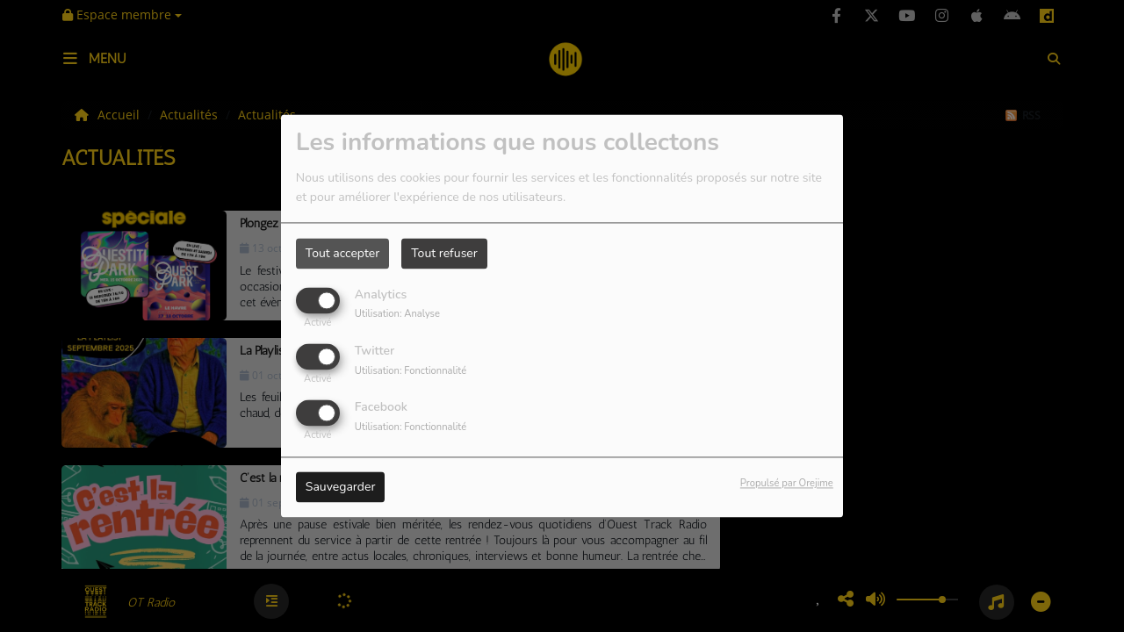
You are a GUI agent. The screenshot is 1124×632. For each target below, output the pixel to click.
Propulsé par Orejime (786, 484)
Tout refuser (444, 253)
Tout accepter (342, 253)
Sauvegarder (341, 487)
